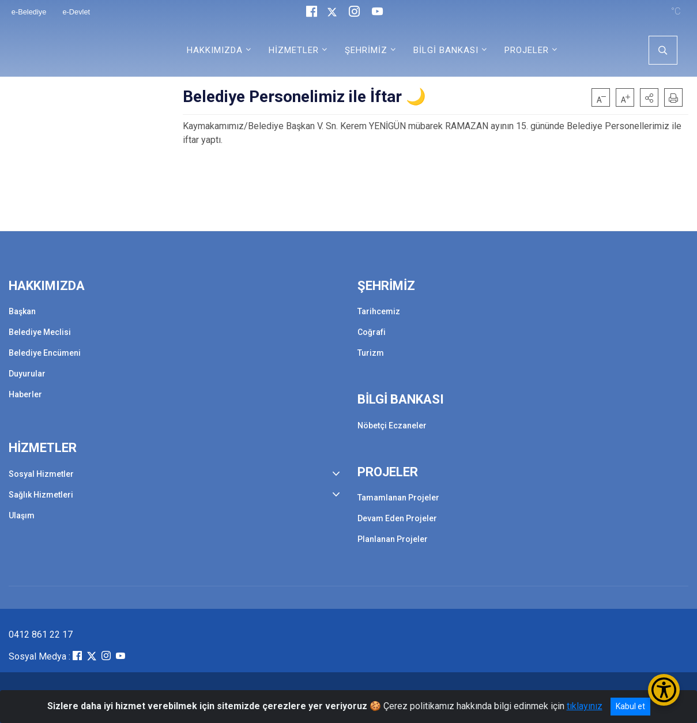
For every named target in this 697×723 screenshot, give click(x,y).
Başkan (22, 311)
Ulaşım (22, 515)
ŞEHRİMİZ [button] (366, 50)
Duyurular (27, 373)
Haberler (25, 394)
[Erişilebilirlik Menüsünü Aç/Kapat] (664, 690)
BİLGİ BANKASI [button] (446, 50)
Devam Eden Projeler (397, 518)
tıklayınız (584, 706)
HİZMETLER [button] (294, 50)
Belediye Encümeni (45, 352)
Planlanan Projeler (392, 539)
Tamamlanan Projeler (398, 497)
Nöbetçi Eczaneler (392, 425)
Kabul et (630, 706)
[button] (649, 97)
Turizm (370, 352)
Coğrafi (371, 332)
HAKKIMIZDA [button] (215, 50)
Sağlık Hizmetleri (41, 494)
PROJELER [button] (526, 50)
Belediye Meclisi (40, 332)
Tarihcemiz (378, 311)
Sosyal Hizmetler (41, 474)
